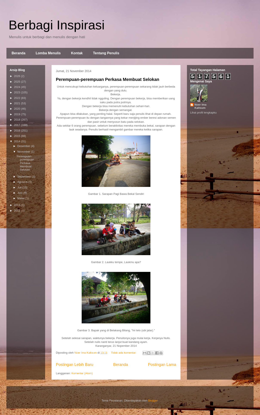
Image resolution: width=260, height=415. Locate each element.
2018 (17, 119)
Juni (20, 192)
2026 (17, 76)
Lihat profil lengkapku (203, 112)
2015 (17, 136)
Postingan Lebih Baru (74, 364)
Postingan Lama (162, 364)
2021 (17, 103)
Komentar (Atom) (82, 373)
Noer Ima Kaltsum (200, 106)
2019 (17, 114)
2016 (17, 130)
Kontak (77, 53)
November (24, 151)
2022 (17, 98)
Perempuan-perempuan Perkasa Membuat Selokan (107, 79)
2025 (17, 81)
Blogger (153, 400)
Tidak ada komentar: (124, 352)
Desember (24, 146)
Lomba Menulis (48, 53)
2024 (17, 87)
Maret (21, 198)
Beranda (18, 53)
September (24, 176)
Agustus (22, 181)
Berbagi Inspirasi (57, 25)
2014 (17, 141)
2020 (17, 108)
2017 (17, 125)
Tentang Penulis (106, 53)
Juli (19, 187)
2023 (17, 92)
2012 (17, 210)
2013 (17, 205)
